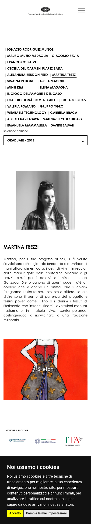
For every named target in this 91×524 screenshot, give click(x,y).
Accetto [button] (15, 513)
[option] (18, 437)
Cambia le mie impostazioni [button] (46, 513)
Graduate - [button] (45, 140)
